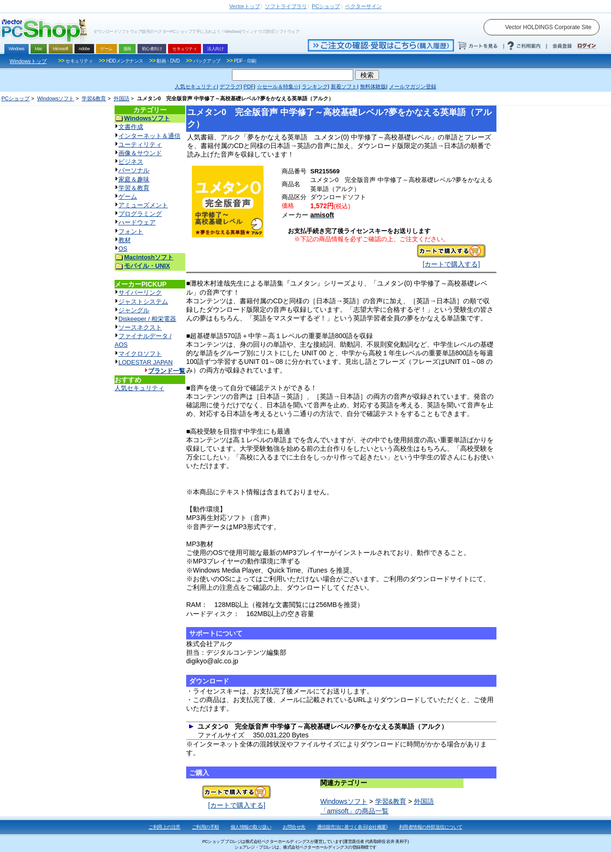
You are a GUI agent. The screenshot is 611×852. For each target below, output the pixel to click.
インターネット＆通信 (149, 135)
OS (122, 248)
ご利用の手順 (205, 827)
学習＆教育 (133, 188)
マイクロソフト (140, 353)
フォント (130, 231)
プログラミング (140, 213)
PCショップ (15, 98)
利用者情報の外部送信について (431, 827)
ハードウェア (137, 222)
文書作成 (130, 126)
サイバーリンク (140, 292)
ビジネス (130, 161)
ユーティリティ (140, 144)
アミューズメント (143, 205)
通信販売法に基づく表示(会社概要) (352, 827)
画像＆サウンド (140, 153)
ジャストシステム (143, 301)
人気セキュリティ (139, 388)
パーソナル (133, 170)
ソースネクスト (140, 327)
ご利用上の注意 (164, 827)
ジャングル (133, 310)
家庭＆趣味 (133, 179)
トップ (244, 6)
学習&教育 (94, 98)
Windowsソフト (55, 98)
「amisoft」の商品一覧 (354, 811)
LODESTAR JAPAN (145, 362)
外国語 (121, 98)
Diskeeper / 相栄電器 (147, 318)
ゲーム (127, 196)
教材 (124, 240)
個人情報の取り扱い (251, 827)
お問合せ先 (294, 827)
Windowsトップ (28, 61)
